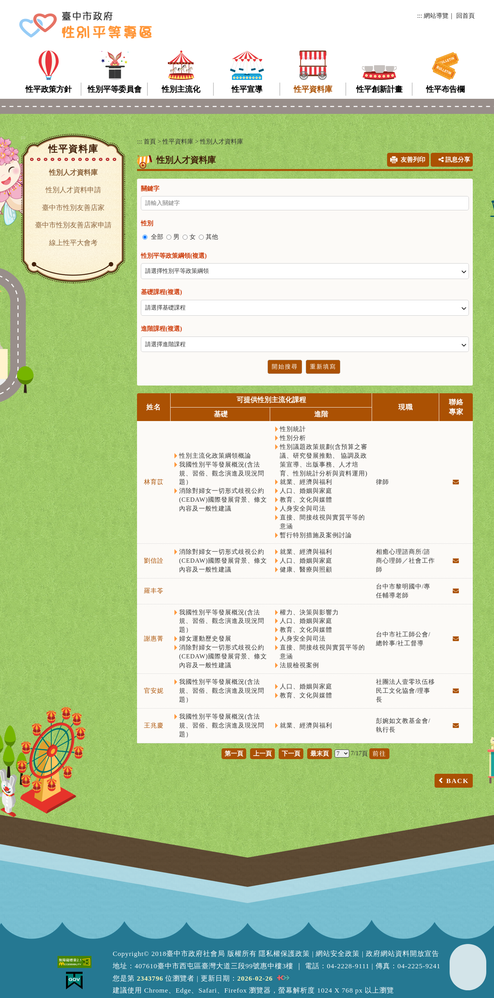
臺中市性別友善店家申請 (73, 225)
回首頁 (465, 15)
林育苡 (154, 482)
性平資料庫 (313, 89)
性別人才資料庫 (73, 172)
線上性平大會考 (73, 243)
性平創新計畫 (379, 89)
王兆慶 (154, 725)
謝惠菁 (154, 638)
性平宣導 (247, 89)
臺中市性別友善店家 (73, 207)
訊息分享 (454, 159)
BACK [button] (457, 781)
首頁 (150, 141)
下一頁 (291, 753)
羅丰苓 (154, 590)
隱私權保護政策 (284, 953)
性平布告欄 (445, 89)
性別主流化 (181, 89)
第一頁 (234, 753)
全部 (157, 236)
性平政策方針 (48, 89)
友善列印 (413, 159)
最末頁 (319, 753)
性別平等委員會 (115, 89)
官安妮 (154, 690)
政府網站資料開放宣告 (402, 953)
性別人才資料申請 (73, 190)
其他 (212, 236)
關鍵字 (150, 188)
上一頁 (262, 753)
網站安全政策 (338, 953)
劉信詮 (154, 560)
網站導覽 (436, 15)
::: (419, 15)
